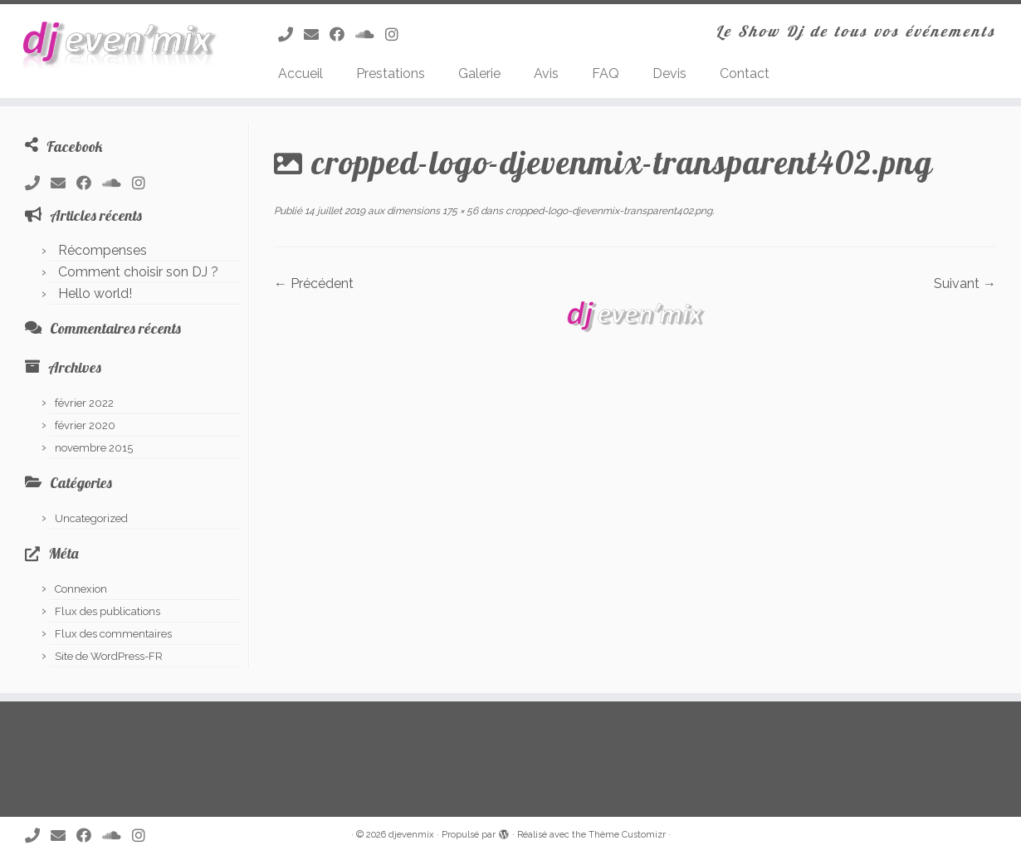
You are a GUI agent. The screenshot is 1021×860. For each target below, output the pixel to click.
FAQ (605, 73)
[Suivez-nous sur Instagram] (397, 34)
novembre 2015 (94, 448)
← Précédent (314, 283)
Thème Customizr (627, 834)
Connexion (81, 589)
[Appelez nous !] (291, 34)
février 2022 (84, 403)
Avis (546, 73)
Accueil (300, 73)
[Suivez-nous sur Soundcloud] (370, 34)
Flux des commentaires (113, 634)
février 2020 (85, 425)
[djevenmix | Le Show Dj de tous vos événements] (118, 44)
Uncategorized (91, 518)
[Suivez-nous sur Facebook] (342, 34)
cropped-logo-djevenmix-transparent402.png (607, 211)
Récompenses (102, 250)
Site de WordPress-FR (109, 656)
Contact (744, 73)
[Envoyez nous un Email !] (317, 34)
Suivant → (965, 283)
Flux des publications (107, 611)
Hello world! (95, 293)
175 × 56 (459, 211)
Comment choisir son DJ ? (138, 272)
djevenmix (411, 834)
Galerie (479, 73)
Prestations (390, 73)
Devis (669, 73)
